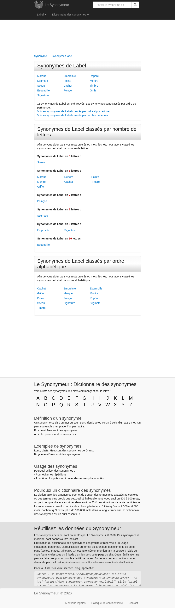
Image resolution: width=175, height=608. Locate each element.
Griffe (93, 90)
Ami (36, 434)
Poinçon (68, 90)
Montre (94, 80)
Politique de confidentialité (107, 603)
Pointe (67, 80)
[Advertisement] (87, 36)
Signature (43, 95)
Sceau (41, 85)
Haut (53, 450)
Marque (41, 76)
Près (49, 430)
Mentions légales (75, 603)
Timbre (94, 85)
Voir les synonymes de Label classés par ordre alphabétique (73, 111)
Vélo (52, 454)
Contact (133, 603)
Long (37, 450)
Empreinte (70, 76)
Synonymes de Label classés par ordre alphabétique (80, 264)
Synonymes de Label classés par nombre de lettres (87, 132)
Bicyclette (40, 454)
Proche (38, 430)
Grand (89, 450)
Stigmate (42, 80)
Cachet (68, 85)
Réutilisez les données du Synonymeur (77, 528)
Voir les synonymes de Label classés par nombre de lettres (72, 115)
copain (46, 434)
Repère (94, 76)
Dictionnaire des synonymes (70, 14)
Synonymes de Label (61, 66)
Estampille (43, 90)
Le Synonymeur (57, 5)
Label (41, 14)
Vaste (45, 450)
